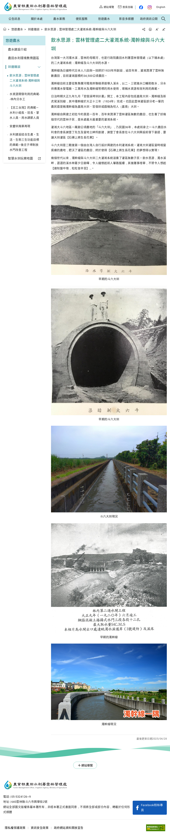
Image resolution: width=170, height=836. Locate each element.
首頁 (5, 29)
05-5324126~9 (21, 796)
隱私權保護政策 (15, 827)
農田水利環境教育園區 (23, 58)
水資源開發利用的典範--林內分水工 (25, 96)
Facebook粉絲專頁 (152, 807)
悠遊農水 (104, 19)
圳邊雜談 (34, 29)
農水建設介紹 (17, 49)
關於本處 (37, 19)
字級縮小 (157, 29)
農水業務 (59, 19)
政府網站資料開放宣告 (68, 827)
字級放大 (164, 29)
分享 (143, 29)
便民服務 (82, 19)
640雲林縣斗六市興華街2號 (29, 801)
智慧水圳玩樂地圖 (20, 158)
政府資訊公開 (149, 19)
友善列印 (150, 29)
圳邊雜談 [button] (14, 67)
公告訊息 (14, 19)
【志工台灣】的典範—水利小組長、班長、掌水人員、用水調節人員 (24, 113)
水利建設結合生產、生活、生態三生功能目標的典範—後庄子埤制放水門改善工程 (24, 142)
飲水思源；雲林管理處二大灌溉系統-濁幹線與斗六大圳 (25, 80)
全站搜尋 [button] (163, 19)
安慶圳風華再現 (20, 126)
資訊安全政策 (39, 827)
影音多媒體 (126, 19)
